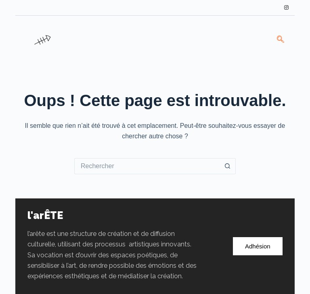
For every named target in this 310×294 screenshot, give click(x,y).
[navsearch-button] (280, 40)
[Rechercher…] (147, 166)
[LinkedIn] (272, 8)
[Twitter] (259, 8)
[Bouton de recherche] (228, 166)
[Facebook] (245, 8)
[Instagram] (287, 8)
